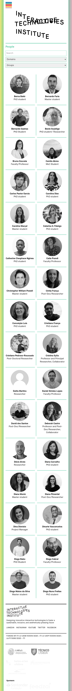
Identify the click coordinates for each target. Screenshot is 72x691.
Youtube (32, 627)
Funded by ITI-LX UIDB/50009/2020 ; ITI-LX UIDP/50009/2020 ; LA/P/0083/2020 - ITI (34, 636)
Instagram (21, 627)
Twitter (41, 627)
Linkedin (10, 627)
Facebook (51, 627)
